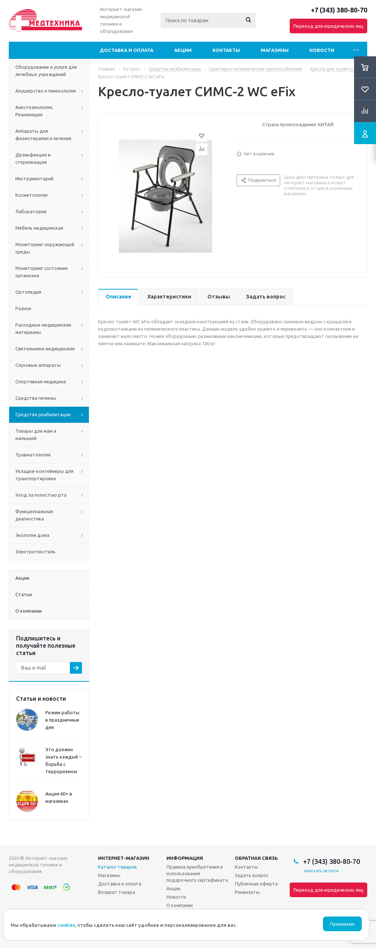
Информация (184, 858)
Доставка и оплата (126, 50)
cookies (66, 925)
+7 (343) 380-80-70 (339, 10)
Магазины (275, 50)
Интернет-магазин (123, 858)
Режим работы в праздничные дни (62, 720)
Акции (183, 50)
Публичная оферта (256, 883)
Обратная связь (256, 858)
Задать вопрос (251, 875)
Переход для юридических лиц (328, 26)
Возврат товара (116, 892)
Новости (321, 50)
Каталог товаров (117, 866)
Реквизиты (247, 892)
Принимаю (342, 924)
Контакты (226, 50)
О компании (179, 905)
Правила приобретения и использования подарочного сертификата (197, 873)
